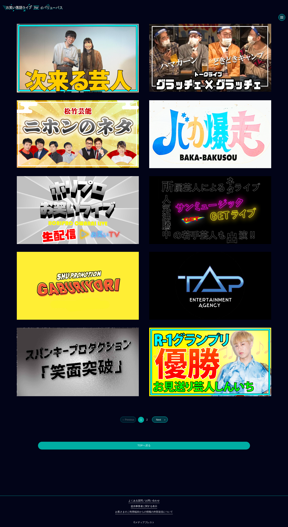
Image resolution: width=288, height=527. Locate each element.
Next (158, 419)
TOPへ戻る (144, 445)
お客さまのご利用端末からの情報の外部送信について (144, 511)
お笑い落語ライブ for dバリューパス (33, 8)
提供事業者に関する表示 (144, 506)
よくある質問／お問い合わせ (144, 500)
